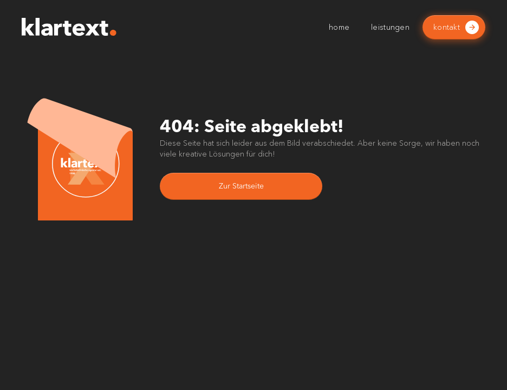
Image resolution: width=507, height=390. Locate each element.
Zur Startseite (241, 186)
